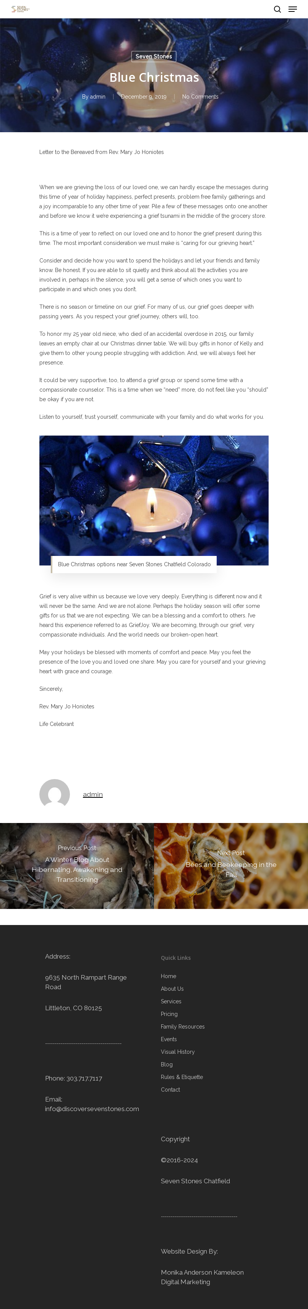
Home (168, 976)
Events (169, 1039)
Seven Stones (154, 56)
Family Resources (183, 1027)
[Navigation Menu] (293, 9)
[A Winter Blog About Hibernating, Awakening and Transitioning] (77, 866)
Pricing (169, 1014)
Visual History (178, 1052)
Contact (170, 1090)
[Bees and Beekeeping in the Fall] (231, 866)
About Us (172, 989)
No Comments (200, 97)
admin (97, 97)
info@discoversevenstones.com (92, 1109)
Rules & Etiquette (182, 1077)
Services (171, 1001)
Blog (167, 1064)
